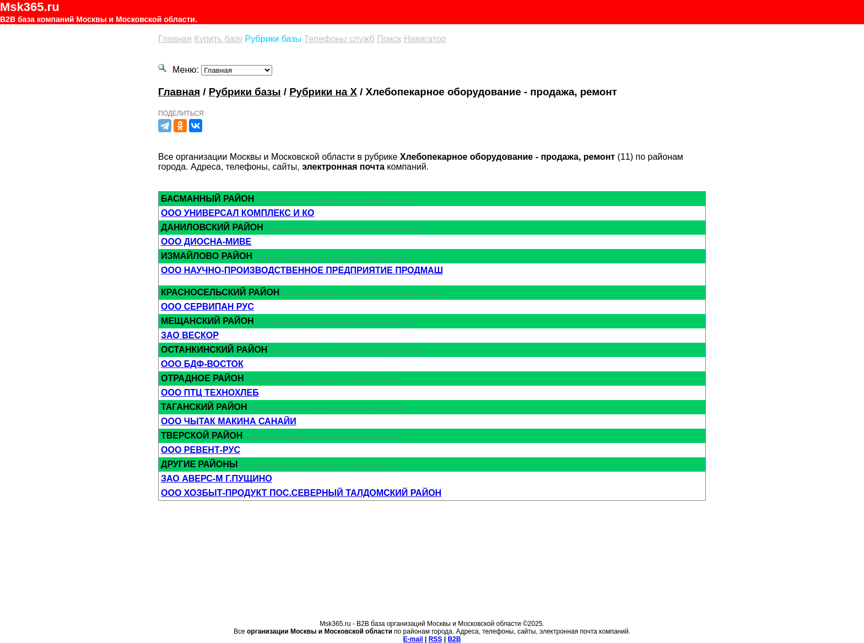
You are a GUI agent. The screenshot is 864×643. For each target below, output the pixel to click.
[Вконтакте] (195, 125)
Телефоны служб (339, 39)
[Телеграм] (164, 125)
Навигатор (425, 39)
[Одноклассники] (180, 125)
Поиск (389, 39)
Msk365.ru (30, 7)
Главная (175, 39)
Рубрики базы (273, 39)
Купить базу (218, 39)
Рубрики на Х (323, 92)
